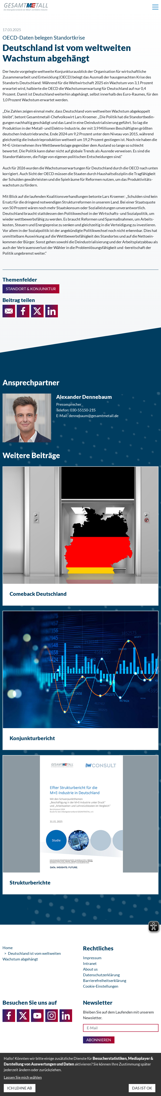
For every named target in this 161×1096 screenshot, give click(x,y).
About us (90, 969)
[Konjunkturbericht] (80, 680)
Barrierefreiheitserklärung (104, 980)
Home (8, 947)
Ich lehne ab (19, 1088)
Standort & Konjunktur (31, 288)
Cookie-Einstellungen (100, 986)
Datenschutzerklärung (101, 974)
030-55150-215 (83, 410)
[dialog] (80, 1074)
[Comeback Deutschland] (80, 536)
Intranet (90, 963)
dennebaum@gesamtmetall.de (93, 415)
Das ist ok (142, 1088)
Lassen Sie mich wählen (23, 1077)
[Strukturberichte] (80, 824)
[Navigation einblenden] (155, 7)
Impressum (92, 957)
